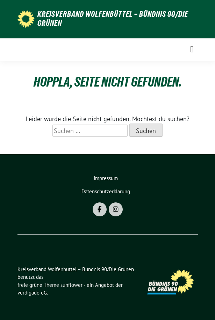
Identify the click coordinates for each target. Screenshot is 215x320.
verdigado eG (32, 292)
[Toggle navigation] (192, 49)
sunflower (71, 285)
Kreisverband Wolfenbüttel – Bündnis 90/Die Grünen (112, 18)
